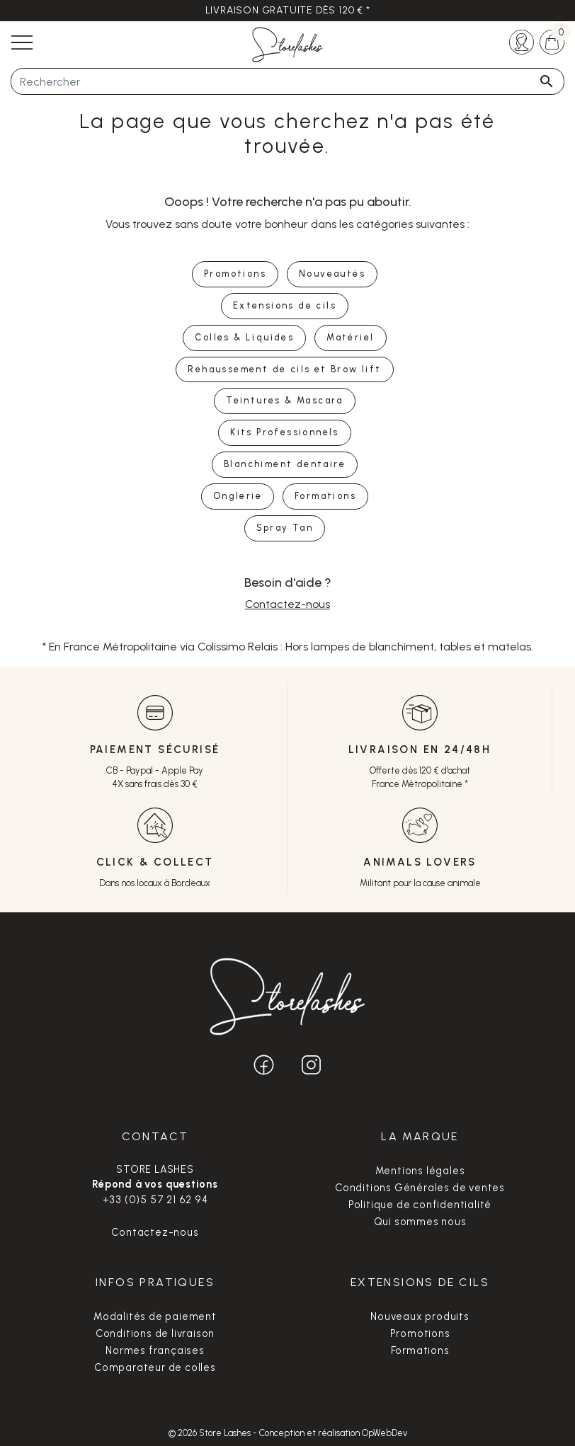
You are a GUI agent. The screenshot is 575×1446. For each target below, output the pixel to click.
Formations (420, 1350)
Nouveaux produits (419, 1316)
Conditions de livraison (155, 1333)
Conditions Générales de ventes (420, 1187)
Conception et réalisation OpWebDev (333, 1433)
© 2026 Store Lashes (211, 1433)
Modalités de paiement (155, 1316)
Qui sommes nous (420, 1221)
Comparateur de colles (155, 1367)
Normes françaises (155, 1350)
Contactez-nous (287, 604)
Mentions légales (420, 1170)
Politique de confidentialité (419, 1204)
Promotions (420, 1333)
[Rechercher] (287, 81)
